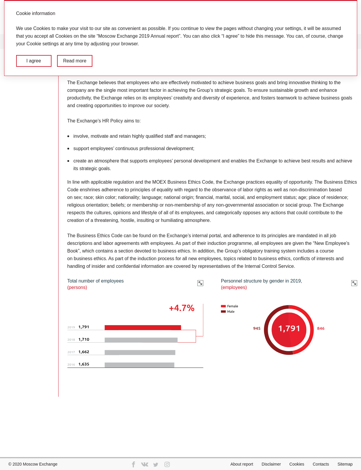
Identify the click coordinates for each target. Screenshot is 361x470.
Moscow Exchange (40, 464)
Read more (74, 60)
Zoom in (200, 283)
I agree (33, 60)
